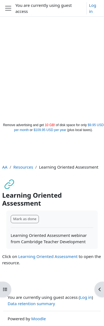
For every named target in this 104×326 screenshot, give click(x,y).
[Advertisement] (51, 68)
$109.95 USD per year (50, 130)
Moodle (38, 318)
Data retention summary (31, 303)
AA (4, 167)
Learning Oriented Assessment (48, 256)
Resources (23, 167)
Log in (92, 8)
